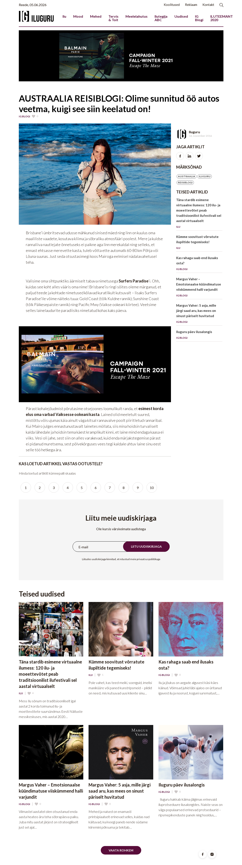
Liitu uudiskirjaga (146, 546)
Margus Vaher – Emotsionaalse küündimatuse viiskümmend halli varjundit (199, 288)
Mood (78, 16)
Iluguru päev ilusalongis (199, 335)
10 (152, 487)
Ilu (64, 16)
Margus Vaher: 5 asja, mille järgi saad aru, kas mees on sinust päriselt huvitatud (199, 314)
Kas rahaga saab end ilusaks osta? (199, 264)
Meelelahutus (136, 16)
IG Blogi (199, 18)
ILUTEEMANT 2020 (221, 18)
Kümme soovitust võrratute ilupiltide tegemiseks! (199, 243)
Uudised (181, 16)
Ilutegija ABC (161, 18)
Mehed (95, 16)
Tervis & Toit (113, 18)
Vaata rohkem (121, 850)
